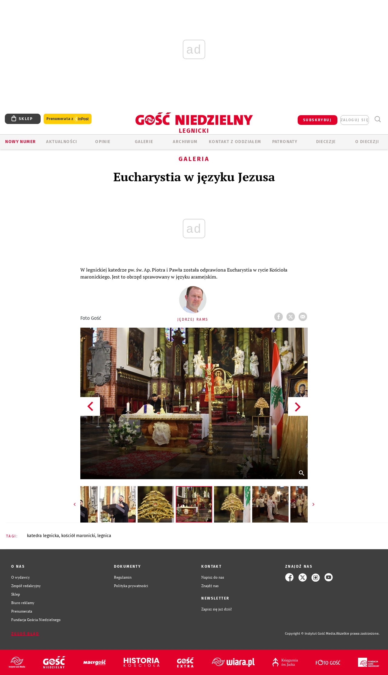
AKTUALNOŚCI (61, 141)
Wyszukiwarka (377, 119)
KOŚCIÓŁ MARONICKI (78, 535)
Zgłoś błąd (25, 634)
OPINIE (102, 141)
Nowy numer (20, 141)
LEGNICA (104, 535)
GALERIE (144, 141)
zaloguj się (355, 120)
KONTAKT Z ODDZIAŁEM (235, 141)
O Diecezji (367, 141)
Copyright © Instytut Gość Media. (310, 634)
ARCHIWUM (185, 141)
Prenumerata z (67, 118)
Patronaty (285, 141)
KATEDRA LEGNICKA (43, 535)
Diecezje (326, 141)
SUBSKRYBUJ (317, 120)
